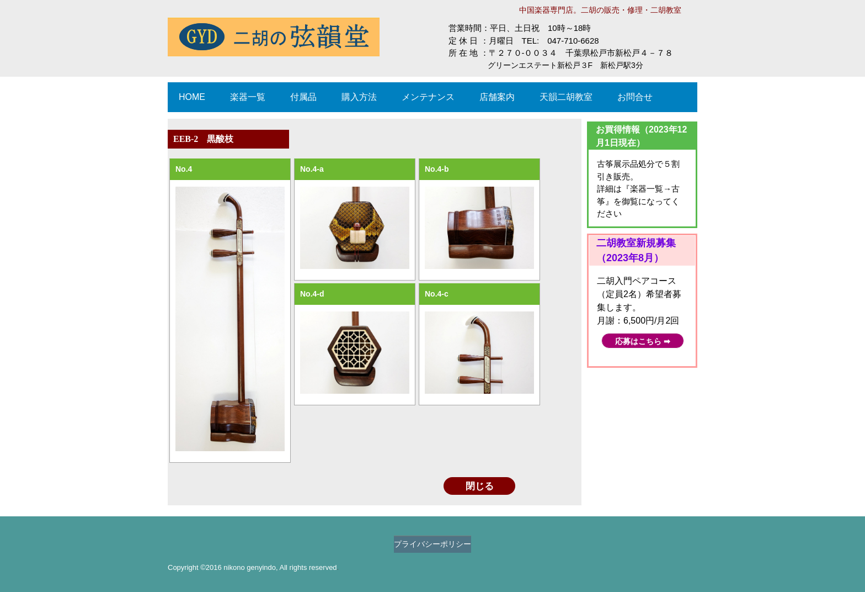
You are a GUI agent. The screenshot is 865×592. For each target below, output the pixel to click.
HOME (192, 97)
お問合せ (635, 97)
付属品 (303, 97)
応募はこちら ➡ (642, 341)
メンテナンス (428, 97)
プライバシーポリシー (432, 544)
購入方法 (359, 97)
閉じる (480, 486)
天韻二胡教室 (566, 97)
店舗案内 (497, 97)
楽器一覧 (247, 97)
